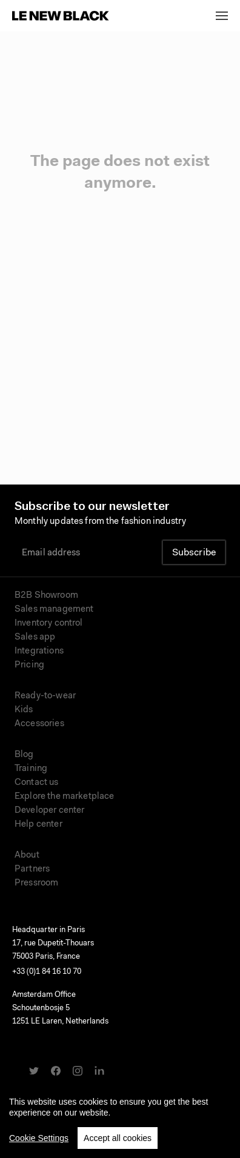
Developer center (49, 810)
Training (31, 768)
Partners (32, 869)
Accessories (39, 724)
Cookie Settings (38, 1141)
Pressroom (36, 883)
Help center (38, 824)
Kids (24, 710)
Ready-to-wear (45, 696)
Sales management (54, 609)
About (27, 855)
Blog (24, 754)
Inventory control (49, 623)
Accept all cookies (118, 1141)
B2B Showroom (46, 595)
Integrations (39, 651)
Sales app (35, 637)
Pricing (29, 665)
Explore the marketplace (64, 796)
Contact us (37, 782)
